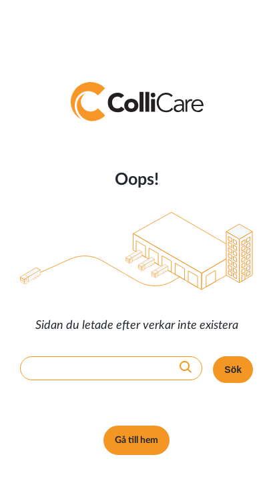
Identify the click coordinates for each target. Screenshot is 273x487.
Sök (233, 369)
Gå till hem (136, 440)
